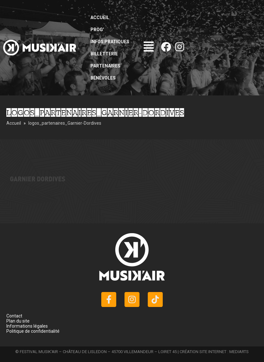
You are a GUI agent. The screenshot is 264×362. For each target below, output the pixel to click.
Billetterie (104, 53)
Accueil (99, 17)
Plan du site (18, 321)
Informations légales (27, 326)
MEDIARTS (239, 351)
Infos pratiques (109, 41)
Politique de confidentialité (33, 331)
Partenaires (105, 65)
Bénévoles (103, 77)
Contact (14, 315)
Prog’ (97, 29)
